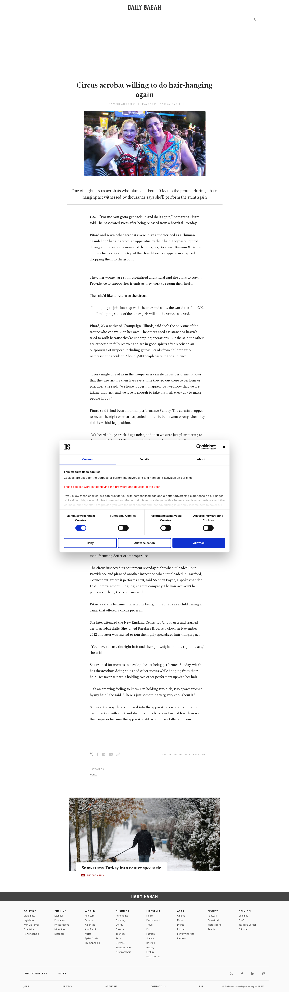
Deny (90, 543)
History (150, 947)
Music (180, 920)
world (93, 774)
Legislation (29, 920)
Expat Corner (153, 956)
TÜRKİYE (60, 911)
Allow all (199, 543)
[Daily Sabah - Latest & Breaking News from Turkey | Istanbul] (144, 7)
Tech (118, 938)
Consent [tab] (88, 459)
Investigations (61, 924)
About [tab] (201, 459)
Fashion (150, 933)
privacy (67, 986)
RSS (201, 986)
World (90, 911)
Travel (149, 924)
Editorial (243, 929)
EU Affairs (29, 929)
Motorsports (214, 924)
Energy (119, 924)
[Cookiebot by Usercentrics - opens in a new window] (199, 447)
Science (150, 938)
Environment (153, 920)
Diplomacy (29, 915)
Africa (88, 933)
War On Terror (31, 924)
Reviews (181, 938)
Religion (150, 943)
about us (111, 986)
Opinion (245, 911)
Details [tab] (144, 459)
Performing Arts (185, 933)
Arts (180, 911)
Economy (121, 920)
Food (149, 929)
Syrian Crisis (91, 938)
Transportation (124, 947)
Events (180, 924)
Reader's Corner (247, 924)
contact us (158, 986)
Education (59, 920)
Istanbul (58, 915)
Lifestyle (153, 911)
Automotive (122, 915)
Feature (150, 952)
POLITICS (30, 911)
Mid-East (89, 915)
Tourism (120, 933)
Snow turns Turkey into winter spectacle (122, 867)
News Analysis (31, 933)
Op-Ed (242, 920)
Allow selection (144, 543)
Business (122, 911)
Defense (120, 943)
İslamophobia (92, 943)
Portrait (181, 929)
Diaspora (59, 933)
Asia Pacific (91, 929)
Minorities (59, 929)
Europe (89, 920)
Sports (213, 911)
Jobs (26, 986)
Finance (120, 929)
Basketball (213, 920)
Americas (90, 924)
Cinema (181, 915)
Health (149, 915)
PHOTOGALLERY (95, 875)
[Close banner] (224, 447)
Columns (243, 915)
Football (212, 915)
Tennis (211, 929)
